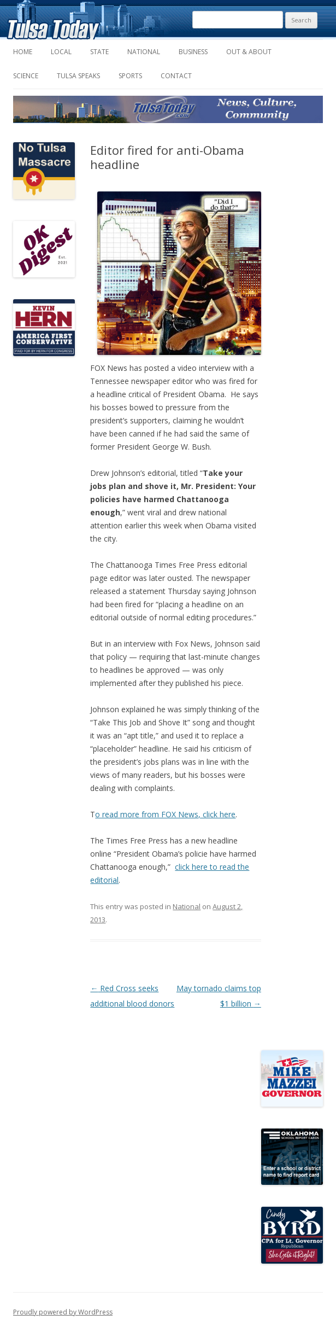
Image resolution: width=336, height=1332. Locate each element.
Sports (130, 75)
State (99, 51)
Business (193, 51)
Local (61, 51)
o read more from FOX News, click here (165, 814)
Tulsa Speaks (78, 75)
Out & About (249, 51)
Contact (176, 75)
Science (25, 75)
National (143, 51)
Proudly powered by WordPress (63, 1312)
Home (22, 51)
